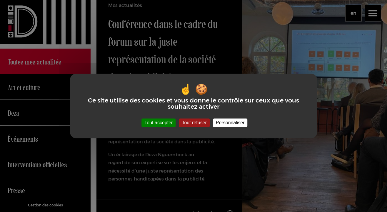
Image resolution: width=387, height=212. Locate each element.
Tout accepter (158, 122)
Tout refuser (194, 122)
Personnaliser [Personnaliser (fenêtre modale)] (230, 122)
